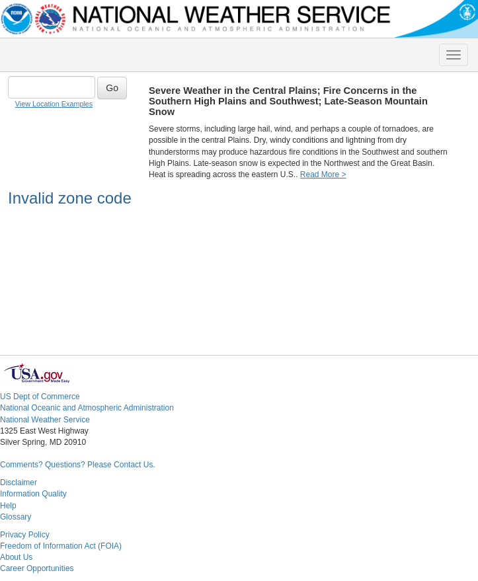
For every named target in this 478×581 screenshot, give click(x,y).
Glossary (15, 517)
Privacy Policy (25, 534)
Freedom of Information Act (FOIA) (61, 546)
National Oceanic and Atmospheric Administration (87, 407)
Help (8, 505)
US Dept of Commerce (40, 396)
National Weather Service (45, 419)
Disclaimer (18, 482)
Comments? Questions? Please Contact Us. (77, 464)
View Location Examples (54, 104)
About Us (16, 557)
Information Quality (33, 493)
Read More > (323, 174)
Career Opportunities (36, 568)
